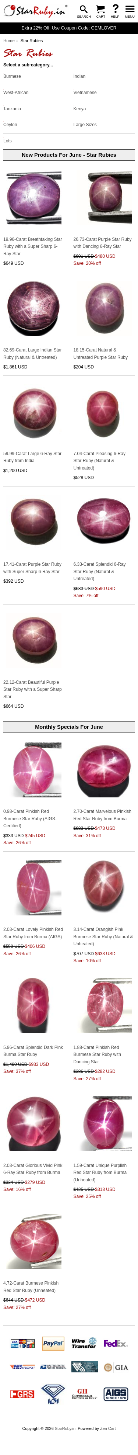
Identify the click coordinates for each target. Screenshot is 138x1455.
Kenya (80, 108)
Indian (80, 76)
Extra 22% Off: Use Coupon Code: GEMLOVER (69, 28)
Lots (7, 140)
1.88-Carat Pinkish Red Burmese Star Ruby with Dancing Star (97, 1054)
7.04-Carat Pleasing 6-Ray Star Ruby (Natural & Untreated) (99, 461)
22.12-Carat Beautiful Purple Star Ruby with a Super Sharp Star (32, 689)
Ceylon (10, 124)
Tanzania (12, 108)
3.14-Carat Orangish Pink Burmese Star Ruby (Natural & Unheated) (103, 936)
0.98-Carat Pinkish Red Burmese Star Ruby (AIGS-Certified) (30, 818)
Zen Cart (108, 1442)
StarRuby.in (65, 1442)
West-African (15, 92)
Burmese (12, 76)
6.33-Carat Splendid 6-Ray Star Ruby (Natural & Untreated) (100, 571)
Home (9, 40)
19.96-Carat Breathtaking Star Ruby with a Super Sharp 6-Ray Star (32, 246)
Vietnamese (85, 92)
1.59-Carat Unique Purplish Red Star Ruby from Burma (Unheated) (100, 1172)
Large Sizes (85, 124)
